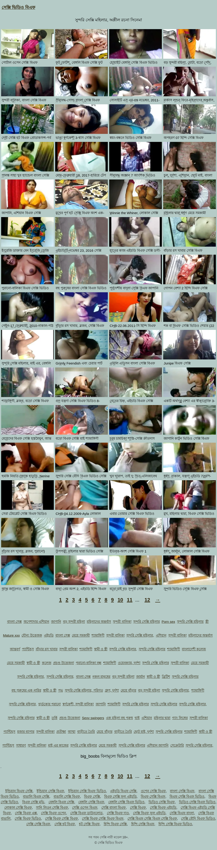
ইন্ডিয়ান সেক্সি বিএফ (50, 791)
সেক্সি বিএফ (138, 807)
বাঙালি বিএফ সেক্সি (36, 796)
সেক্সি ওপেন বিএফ (84, 807)
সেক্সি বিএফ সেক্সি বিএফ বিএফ (102, 818)
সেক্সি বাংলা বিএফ (113, 807)
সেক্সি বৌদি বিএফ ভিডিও (198, 818)
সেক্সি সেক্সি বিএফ (38, 824)
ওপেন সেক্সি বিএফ (153, 791)
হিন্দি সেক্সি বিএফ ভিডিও (175, 824)
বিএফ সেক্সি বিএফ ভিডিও (187, 796)
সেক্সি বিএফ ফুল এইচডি (149, 813)
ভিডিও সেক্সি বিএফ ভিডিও (197, 802)
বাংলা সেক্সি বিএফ (182, 791)
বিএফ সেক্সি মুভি (33, 802)
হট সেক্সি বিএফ (89, 824)
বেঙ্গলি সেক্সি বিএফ (91, 802)
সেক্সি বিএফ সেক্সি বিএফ (61, 818)
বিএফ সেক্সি (92, 796)
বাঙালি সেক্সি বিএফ (67, 796)
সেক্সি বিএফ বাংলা (182, 813)
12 (147, 600)
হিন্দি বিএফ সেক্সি (115, 824)
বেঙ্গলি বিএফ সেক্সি (61, 802)
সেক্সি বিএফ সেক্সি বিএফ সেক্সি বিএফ (152, 818)
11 (129, 600)
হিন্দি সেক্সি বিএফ (142, 824)
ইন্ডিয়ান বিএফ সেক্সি (19, 791)
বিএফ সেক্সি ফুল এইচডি (120, 796)
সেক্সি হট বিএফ (64, 824)
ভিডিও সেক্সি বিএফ (162, 802)
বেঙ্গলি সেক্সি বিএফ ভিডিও (126, 802)
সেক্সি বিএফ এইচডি (163, 807)
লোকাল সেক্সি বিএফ (18, 807)
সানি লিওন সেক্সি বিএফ (52, 807)
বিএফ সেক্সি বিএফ (153, 796)
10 (120, 600)
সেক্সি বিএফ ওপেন (53, 813)
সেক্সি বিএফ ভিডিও (28, 818)
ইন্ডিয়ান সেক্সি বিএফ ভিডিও (87, 791)
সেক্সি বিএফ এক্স (26, 813)
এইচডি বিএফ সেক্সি (123, 791)
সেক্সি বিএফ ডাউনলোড (86, 813)
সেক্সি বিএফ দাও (118, 813)
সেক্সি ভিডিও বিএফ (18, 7)
